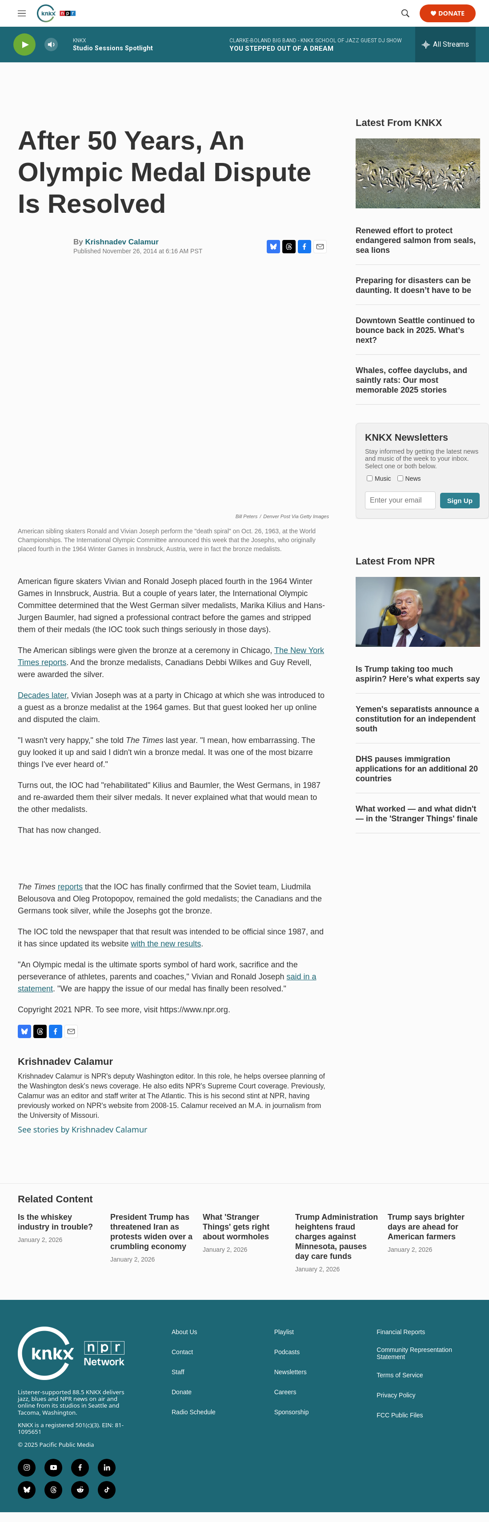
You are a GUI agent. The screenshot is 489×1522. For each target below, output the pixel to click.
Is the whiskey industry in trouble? (55, 1222)
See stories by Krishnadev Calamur (82, 1129)
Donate (451, 13)
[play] (24, 45)
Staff (178, 1372)
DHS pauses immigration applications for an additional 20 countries (417, 769)
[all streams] (445, 44)
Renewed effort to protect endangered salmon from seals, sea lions (416, 240)
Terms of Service (400, 1375)
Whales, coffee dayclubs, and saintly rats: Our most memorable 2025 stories (411, 380)
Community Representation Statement (414, 1353)
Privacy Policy (396, 1395)
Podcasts (287, 1352)
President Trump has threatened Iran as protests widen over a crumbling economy (151, 1232)
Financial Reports (401, 1332)
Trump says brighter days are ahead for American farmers (426, 1227)
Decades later (42, 695)
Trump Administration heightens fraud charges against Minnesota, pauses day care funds (336, 1237)
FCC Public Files (400, 1415)
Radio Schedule (194, 1412)
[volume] (51, 45)
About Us (184, 1332)
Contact (182, 1352)
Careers (285, 1392)
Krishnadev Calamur (121, 242)
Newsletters (290, 1372)
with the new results (166, 943)
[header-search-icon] (405, 13)
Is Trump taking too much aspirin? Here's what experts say (418, 674)
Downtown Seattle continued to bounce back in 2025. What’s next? (415, 330)
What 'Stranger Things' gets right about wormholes (236, 1227)
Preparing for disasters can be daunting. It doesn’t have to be (413, 285)
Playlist (284, 1332)
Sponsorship (291, 1412)
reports (70, 886)
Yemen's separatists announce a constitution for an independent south (417, 719)
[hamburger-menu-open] (21, 13)
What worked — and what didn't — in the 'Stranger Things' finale (417, 813)
